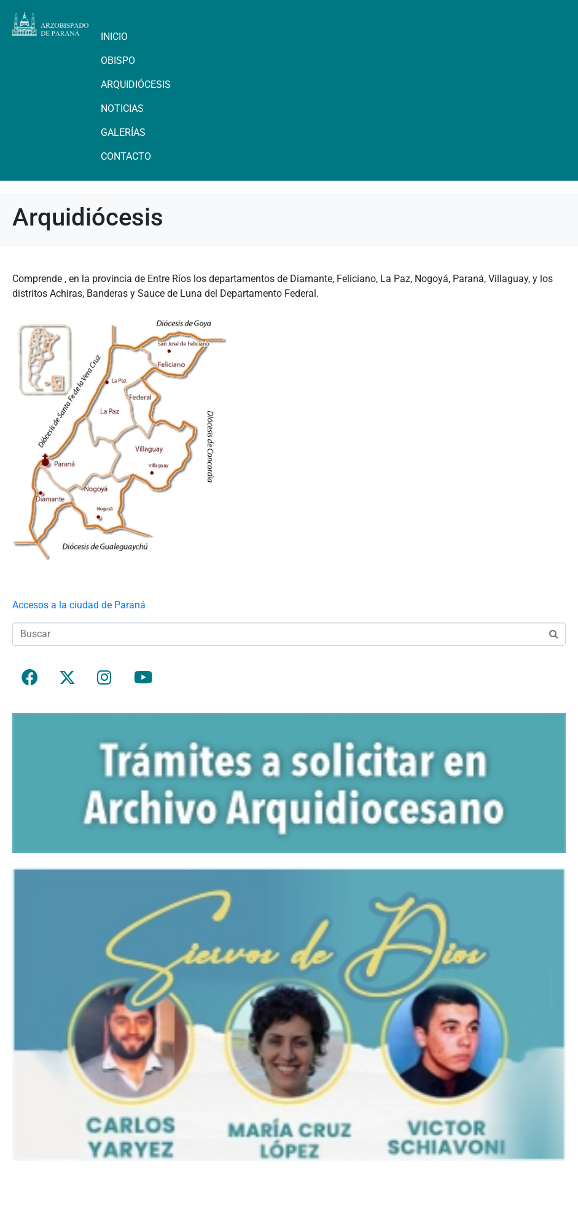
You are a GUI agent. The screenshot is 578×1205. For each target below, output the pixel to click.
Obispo (118, 60)
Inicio (114, 36)
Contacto (126, 156)
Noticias (122, 108)
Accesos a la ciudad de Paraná (79, 605)
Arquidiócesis (136, 84)
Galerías (123, 132)
